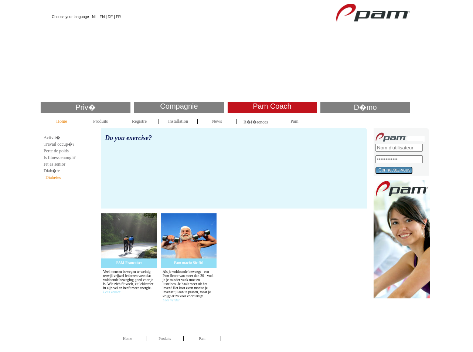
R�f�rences (256, 122)
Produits (100, 121)
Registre (139, 121)
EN (102, 17)
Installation (178, 121)
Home (61, 121)
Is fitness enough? (60, 157)
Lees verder (111, 292)
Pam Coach (272, 106)
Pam (294, 121)
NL (94, 17)
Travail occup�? (59, 144)
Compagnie (179, 106)
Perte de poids (56, 150)
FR (118, 17)
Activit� (52, 137)
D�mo (365, 107)
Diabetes (53, 177)
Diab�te (52, 170)
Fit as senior (54, 164)
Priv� (85, 107)
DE (110, 17)
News (217, 121)
